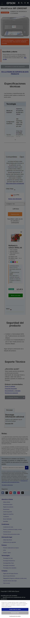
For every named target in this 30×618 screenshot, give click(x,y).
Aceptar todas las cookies (15, 609)
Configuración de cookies (15, 616)
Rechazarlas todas (15, 612)
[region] (15, 609)
